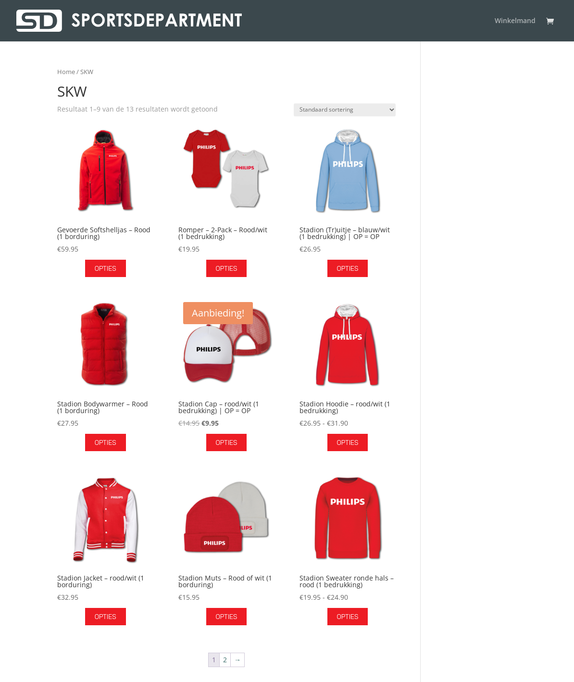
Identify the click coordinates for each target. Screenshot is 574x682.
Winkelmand (515, 21)
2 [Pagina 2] (225, 659)
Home (66, 71)
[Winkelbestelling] (345, 109)
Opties (105, 268)
